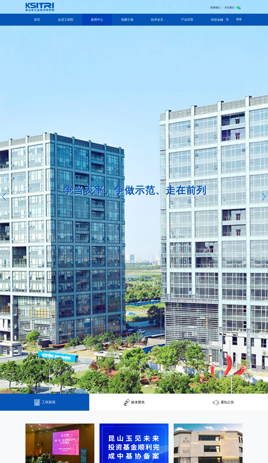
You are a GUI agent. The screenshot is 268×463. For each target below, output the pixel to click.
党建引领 (127, 19)
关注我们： (233, 7)
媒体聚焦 (134, 402)
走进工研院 (65, 19)
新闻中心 (97, 19)
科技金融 (217, 19)
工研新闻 (44, 402)
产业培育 (187, 19)
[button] (261, 390)
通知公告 (223, 402)
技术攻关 (157, 19)
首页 (37, 19)
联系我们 (215, 7)
